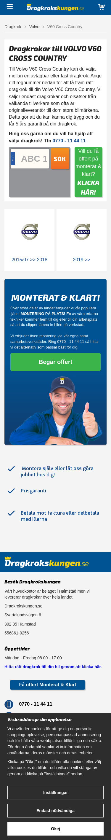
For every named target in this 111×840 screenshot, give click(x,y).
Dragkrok (12, 26)
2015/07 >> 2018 (29, 259)
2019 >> (81, 259)
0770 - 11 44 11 (70, 341)
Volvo (34, 26)
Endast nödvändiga (55, 810)
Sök (60, 158)
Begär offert (55, 362)
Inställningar (55, 792)
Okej (55, 828)
